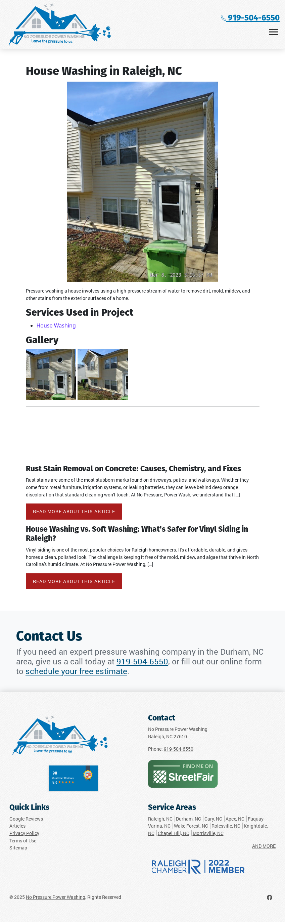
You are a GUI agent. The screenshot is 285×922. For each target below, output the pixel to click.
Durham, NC (188, 819)
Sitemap (18, 847)
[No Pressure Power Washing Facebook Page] (269, 897)
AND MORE (264, 846)
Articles (17, 826)
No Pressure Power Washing (55, 897)
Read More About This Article (74, 511)
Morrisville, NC (208, 833)
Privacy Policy (24, 833)
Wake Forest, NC (191, 826)
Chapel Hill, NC (173, 833)
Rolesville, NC (225, 826)
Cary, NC (213, 819)
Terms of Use (22, 840)
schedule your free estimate (76, 671)
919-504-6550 (250, 18)
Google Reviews (26, 819)
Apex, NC (235, 819)
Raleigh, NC (160, 819)
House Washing (56, 325)
